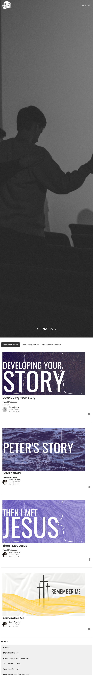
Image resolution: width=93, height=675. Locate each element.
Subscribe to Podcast (51, 345)
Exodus (6, 647)
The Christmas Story (11, 664)
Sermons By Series (30, 345)
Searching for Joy (10, 669)
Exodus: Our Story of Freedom (16, 658)
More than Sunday (10, 653)
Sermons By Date (10, 345)
